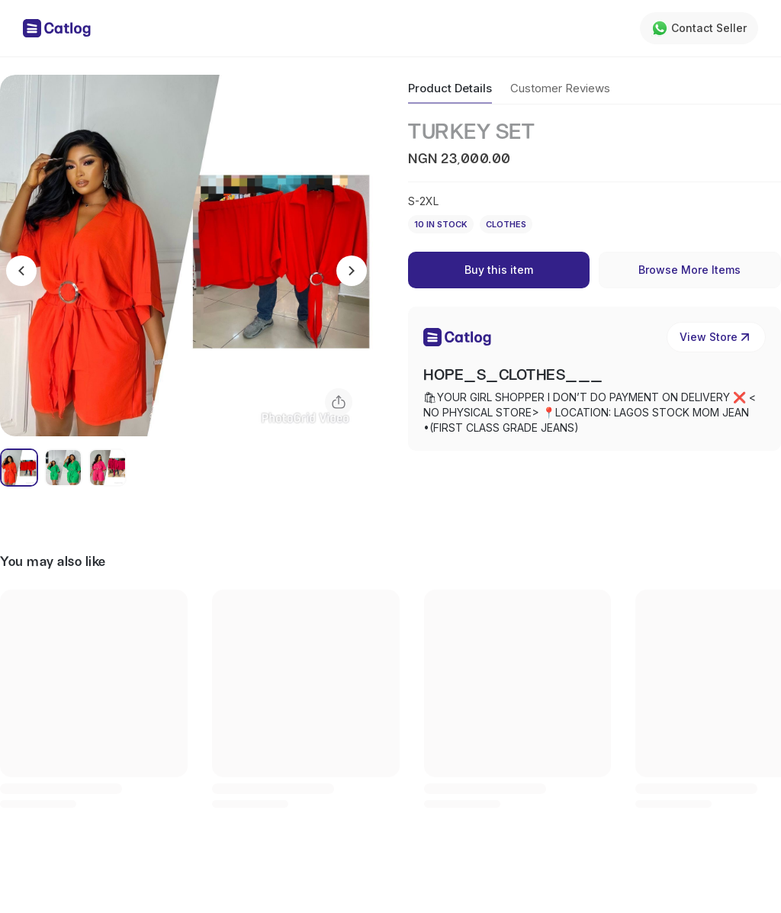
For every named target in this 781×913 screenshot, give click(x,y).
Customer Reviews (560, 88)
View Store (716, 337)
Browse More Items (689, 269)
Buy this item (498, 269)
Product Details (450, 88)
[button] (186, 255)
